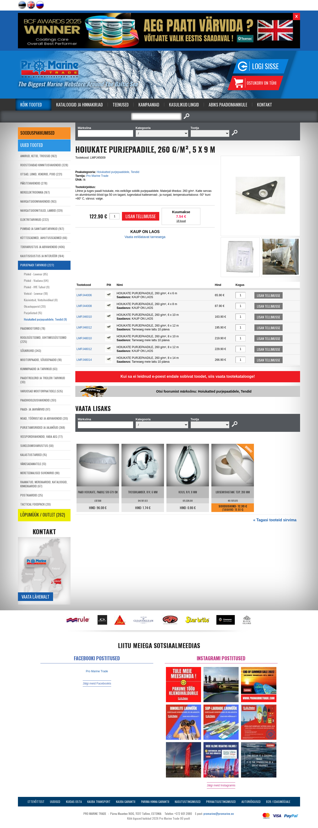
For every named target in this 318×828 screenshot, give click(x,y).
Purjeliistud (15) (33, 313)
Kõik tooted (31, 104)
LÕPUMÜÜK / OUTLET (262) (42, 514)
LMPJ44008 (84, 306)
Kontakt (264, 104)
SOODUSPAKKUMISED (37, 133)
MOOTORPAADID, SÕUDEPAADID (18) (41, 360)
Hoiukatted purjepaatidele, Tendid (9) (45, 319)
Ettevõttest (36, 802)
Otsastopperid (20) (35, 306)
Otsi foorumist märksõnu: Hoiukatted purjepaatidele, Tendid (204, 391)
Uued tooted (31, 145)
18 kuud (181, 220)
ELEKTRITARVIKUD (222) (34, 219)
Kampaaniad (148, 104)
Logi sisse (265, 66)
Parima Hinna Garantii (155, 802)
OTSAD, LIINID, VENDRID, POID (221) (41, 174)
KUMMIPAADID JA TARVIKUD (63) (38, 369)
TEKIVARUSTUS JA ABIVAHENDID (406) (42, 247)
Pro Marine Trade (97, 176)
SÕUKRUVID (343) (30, 351)
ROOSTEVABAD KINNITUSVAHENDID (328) (44, 165)
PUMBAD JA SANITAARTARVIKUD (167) (42, 229)
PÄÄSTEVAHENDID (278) (33, 183)
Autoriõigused (251, 802)
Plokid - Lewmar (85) (36, 274)
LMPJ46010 (84, 316)
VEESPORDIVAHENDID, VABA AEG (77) (41, 436)
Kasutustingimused (188, 802)
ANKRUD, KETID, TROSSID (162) (38, 156)
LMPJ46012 (84, 327)
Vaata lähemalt (35, 597)
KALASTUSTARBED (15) (33, 455)
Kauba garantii (125, 802)
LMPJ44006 (84, 295)
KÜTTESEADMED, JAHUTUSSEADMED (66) (43, 238)
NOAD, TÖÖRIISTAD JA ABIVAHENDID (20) (44, 418)
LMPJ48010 (84, 338)
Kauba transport (98, 802)
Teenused (121, 104)
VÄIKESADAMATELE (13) (33, 464)
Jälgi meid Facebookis (97, 683)
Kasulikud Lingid (184, 104)
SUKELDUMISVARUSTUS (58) (37, 446)
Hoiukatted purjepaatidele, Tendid (118, 172)
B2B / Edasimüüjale (278, 802)
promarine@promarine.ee (218, 813)
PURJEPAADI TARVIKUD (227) (37, 265)
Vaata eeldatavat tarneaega (145, 237)
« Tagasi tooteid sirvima (274, 520)
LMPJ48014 (84, 359)
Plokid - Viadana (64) (36, 280)
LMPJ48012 (84, 349)
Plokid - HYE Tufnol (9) (36, 287)
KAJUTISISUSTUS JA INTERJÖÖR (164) (42, 256)
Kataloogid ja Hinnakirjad (79, 104)
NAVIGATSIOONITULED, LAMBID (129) (41, 210)
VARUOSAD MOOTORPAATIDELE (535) (41, 391)
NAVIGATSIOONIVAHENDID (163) (38, 201)
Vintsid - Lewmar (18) (36, 293)
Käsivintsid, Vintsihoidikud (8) (41, 300)
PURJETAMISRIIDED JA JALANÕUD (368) (42, 427)
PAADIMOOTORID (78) (32, 328)
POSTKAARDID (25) (31, 495)
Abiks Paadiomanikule (228, 104)
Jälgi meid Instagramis (221, 785)
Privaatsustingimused (221, 802)
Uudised (55, 802)
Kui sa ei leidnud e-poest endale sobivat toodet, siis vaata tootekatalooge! (188, 376)
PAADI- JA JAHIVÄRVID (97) (35, 409)
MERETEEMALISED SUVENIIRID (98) (40, 473)
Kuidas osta (74, 802)
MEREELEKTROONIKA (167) (35, 192)
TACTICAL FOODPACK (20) (35, 504)
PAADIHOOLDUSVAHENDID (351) (38, 400)
